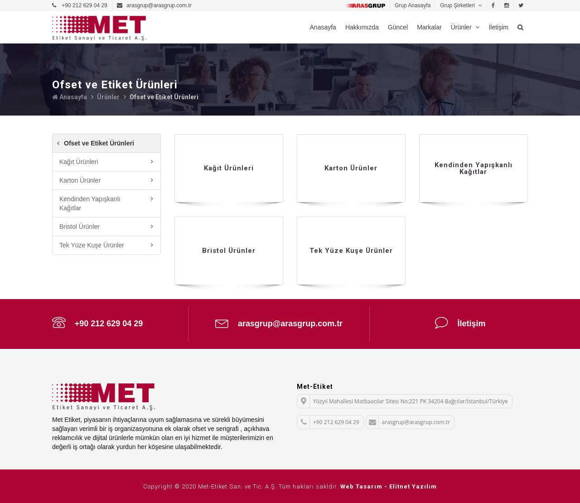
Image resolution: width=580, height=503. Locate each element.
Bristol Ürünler (79, 226)
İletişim (498, 27)
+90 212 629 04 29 (97, 322)
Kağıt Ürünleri (78, 161)
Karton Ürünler (80, 180)
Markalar (429, 27)
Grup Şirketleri (458, 5)
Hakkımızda (362, 27)
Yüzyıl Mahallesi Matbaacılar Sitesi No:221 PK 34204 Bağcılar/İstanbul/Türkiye (402, 401)
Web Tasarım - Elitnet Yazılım (388, 486)
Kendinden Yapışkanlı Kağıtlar (90, 203)
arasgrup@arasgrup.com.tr (279, 322)
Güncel (398, 27)
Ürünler (462, 27)
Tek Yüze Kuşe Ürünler (91, 244)
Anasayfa (323, 27)
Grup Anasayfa (412, 5)
